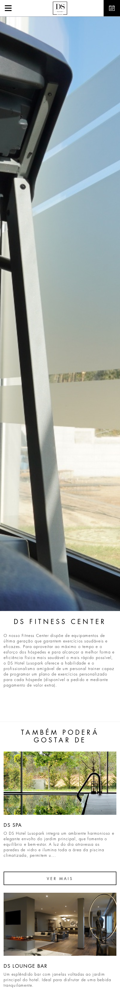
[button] (8, 8)
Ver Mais (60, 879)
